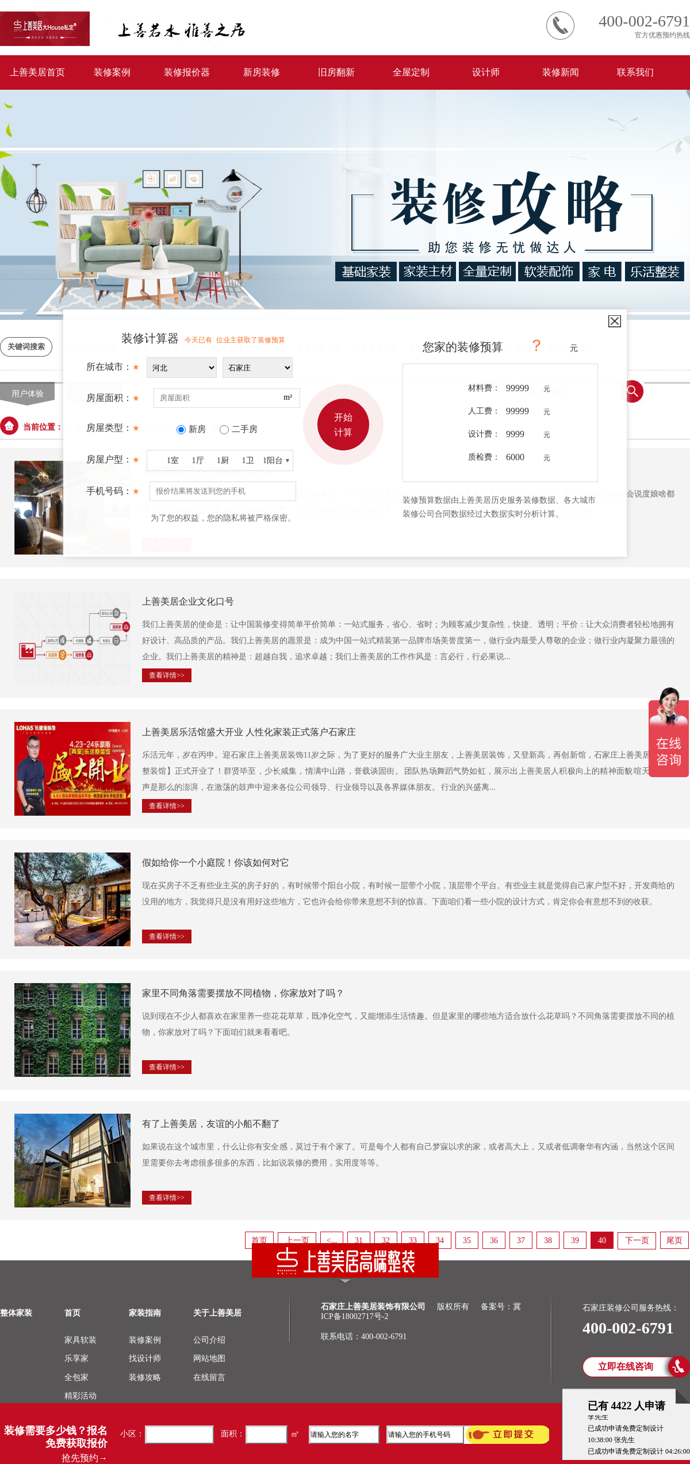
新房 (197, 429)
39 (575, 1240)
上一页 (297, 1240)
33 (413, 1240)
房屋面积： (112, 401)
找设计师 (145, 1358)
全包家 (76, 1377)
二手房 (245, 429)
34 (440, 1240)
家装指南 (145, 1313)
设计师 (486, 72)
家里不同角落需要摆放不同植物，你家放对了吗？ (243, 993)
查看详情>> (167, 675)
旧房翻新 (336, 72)
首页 (259, 1240)
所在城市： (112, 370)
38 (548, 1240)
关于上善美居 (217, 1313)
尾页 (674, 1240)
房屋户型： (112, 462)
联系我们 (635, 72)
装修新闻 (560, 72)
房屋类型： (112, 431)
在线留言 (209, 1377)
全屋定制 (411, 72)
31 (359, 1240)
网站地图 (209, 1358)
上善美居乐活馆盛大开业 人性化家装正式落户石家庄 (249, 732)
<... (332, 1240)
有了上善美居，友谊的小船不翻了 (211, 1124)
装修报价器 (187, 72)
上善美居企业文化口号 (188, 601)
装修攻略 (145, 1377)
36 (494, 1240)
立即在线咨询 (625, 1366)
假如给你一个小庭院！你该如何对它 (215, 862)
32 (386, 1240)
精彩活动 (80, 1396)
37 (521, 1240)
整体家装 (16, 1313)
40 (602, 1240)
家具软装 (80, 1340)
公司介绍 (209, 1340)
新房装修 (261, 72)
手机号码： (112, 494)
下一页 (637, 1240)
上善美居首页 (37, 72)
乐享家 (76, 1358)
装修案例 (112, 72)
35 (467, 1240)
